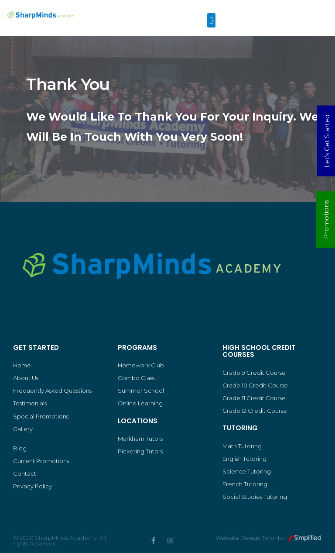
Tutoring (240, 427)
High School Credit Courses (259, 351)
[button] (211, 20)
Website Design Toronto (250, 537)
